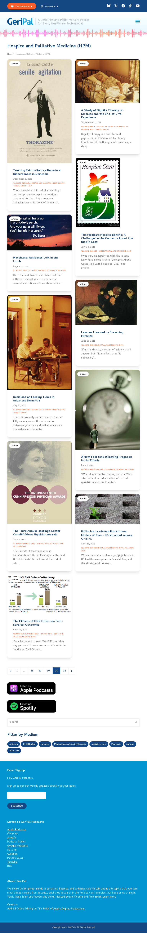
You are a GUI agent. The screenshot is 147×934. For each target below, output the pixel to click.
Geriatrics (26, 271)
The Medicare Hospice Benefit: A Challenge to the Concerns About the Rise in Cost (107, 240)
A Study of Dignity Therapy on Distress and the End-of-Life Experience (102, 115)
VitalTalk (47, 752)
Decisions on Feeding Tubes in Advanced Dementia (33, 400)
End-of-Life (102, 128)
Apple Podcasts (16, 831)
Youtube (12, 863)
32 (66, 672)
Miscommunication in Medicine (80, 745)
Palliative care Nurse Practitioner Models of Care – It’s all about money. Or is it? (107, 537)
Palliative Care (19, 548)
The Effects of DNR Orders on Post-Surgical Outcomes (38, 624)
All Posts (17, 184)
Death (93, 128)
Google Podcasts (17, 847)
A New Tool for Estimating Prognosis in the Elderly (106, 460)
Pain (30, 187)
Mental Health (20, 187)
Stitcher (12, 851)
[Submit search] (136, 723)
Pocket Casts (15, 859)
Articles (14, 65)
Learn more (109, 898)
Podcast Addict (16, 843)
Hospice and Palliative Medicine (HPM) (48, 184)
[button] (138, 22)
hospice (50, 745)
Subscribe (49, 7)
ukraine (31, 752)
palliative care (114, 745)
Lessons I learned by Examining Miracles (102, 335)
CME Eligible (32, 745)
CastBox (12, 855)
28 (33, 672)
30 (49, 672)
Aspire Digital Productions (69, 910)
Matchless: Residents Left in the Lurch (35, 261)
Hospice (93, 252)
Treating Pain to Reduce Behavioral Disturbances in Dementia (37, 173)
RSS (9, 867)
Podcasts (15, 752)
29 (41, 672)
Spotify (11, 839)
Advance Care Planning (23, 635)
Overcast (12, 835)
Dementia (26, 184)
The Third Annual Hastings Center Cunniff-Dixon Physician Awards (36, 534)
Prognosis (129, 471)
